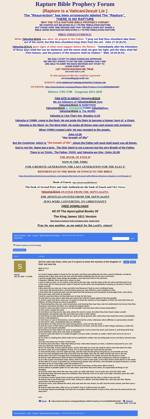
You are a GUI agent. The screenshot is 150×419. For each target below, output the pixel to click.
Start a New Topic (19, 250)
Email (44, 401)
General (35, 235)
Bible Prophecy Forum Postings (49, 235)
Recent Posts (18, 238)
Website (129, 401)
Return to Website (19, 235)
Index (29, 235)
